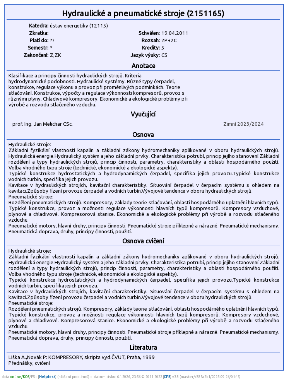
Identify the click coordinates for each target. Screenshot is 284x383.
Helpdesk (47, 376)
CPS (167, 376)
